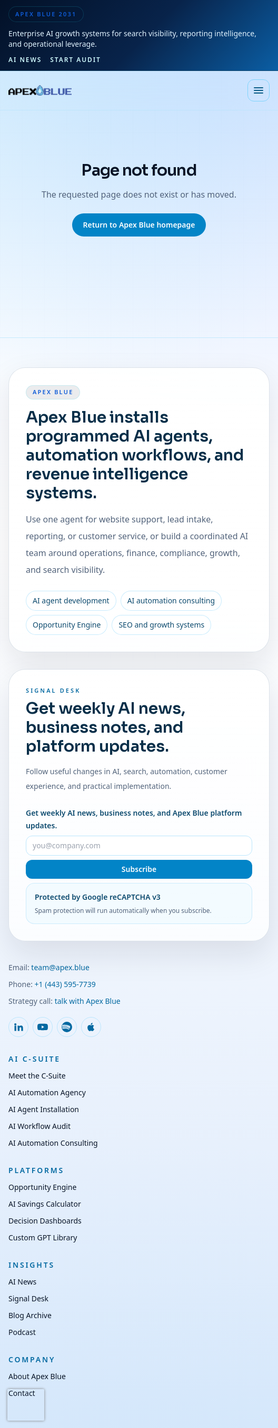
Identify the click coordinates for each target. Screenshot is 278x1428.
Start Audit (75, 60)
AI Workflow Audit (39, 1126)
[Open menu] (258, 90)
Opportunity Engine (42, 1187)
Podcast (22, 1332)
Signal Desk (28, 1298)
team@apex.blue (60, 967)
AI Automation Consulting (53, 1143)
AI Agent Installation (43, 1109)
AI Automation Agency (47, 1092)
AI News (25, 60)
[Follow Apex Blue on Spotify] (67, 1027)
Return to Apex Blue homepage (139, 225)
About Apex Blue (37, 1376)
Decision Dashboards (45, 1221)
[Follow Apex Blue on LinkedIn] (18, 1027)
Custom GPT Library (42, 1237)
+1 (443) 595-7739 (65, 984)
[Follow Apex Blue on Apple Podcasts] (91, 1027)
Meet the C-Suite (37, 1076)
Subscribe (139, 869)
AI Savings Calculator (44, 1204)
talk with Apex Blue (88, 1001)
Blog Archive (30, 1315)
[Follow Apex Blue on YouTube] (43, 1027)
